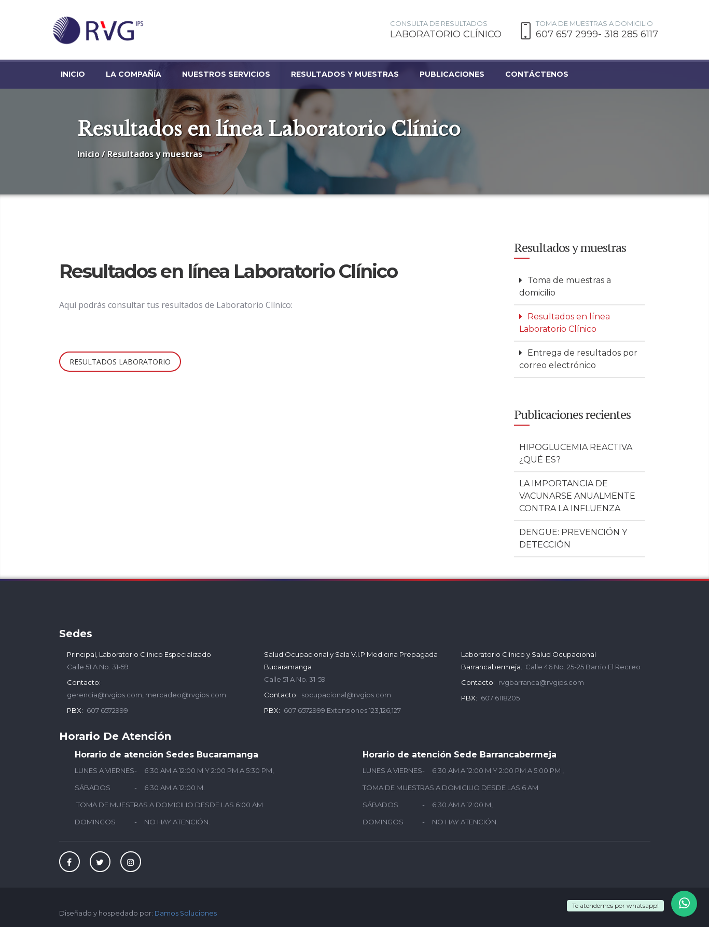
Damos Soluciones (186, 910)
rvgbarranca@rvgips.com (541, 680)
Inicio (73, 74)
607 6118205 (500, 695)
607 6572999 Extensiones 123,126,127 (342, 708)
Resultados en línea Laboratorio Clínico (564, 320)
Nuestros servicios (226, 74)
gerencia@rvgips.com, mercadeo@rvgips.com (146, 692)
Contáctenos (536, 74)
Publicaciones (452, 74)
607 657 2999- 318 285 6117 (597, 34)
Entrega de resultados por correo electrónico (578, 356)
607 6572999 (107, 708)
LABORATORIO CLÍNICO (446, 34)
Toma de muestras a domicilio (565, 284)
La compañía (133, 74)
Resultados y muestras (345, 74)
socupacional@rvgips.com (346, 692)
